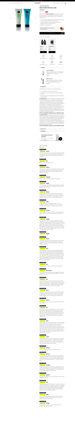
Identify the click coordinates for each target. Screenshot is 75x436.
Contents (42, 67)
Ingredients (43, 131)
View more (48, 83)
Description (43, 86)
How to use (42, 128)
